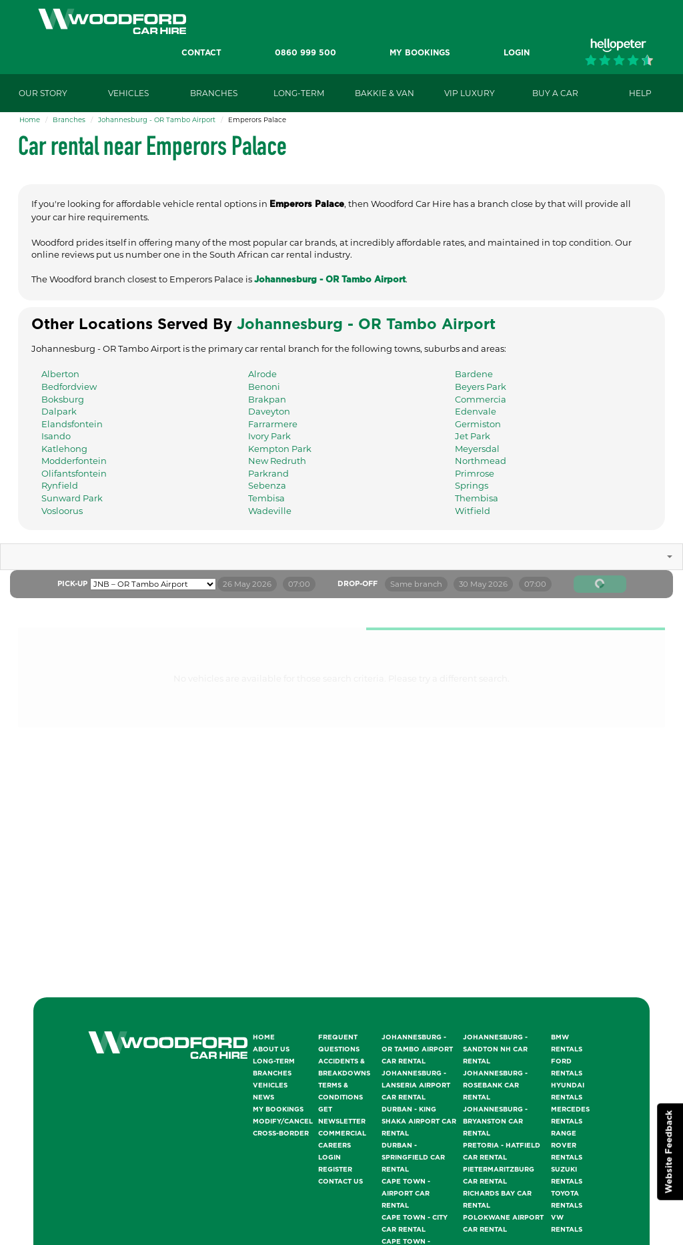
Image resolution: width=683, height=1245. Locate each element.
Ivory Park (269, 436)
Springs (471, 485)
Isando (56, 436)
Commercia (480, 399)
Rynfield (59, 485)
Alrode (262, 373)
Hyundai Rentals (567, 1091)
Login (329, 1157)
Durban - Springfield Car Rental (413, 1157)
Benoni (264, 386)
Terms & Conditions (340, 1091)
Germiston (478, 424)
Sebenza (267, 485)
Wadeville (269, 510)
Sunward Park (72, 498)
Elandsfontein (72, 424)
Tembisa (266, 498)
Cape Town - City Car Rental (415, 1223)
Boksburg (62, 399)
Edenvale (475, 411)
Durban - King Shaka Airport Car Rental (419, 1121)
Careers (334, 1145)
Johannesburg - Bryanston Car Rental (495, 1121)
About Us (271, 1049)
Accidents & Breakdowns (344, 1067)
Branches (69, 119)
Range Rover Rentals (566, 1145)
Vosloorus (62, 510)
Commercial (342, 1133)
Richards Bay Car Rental (497, 1199)
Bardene (474, 373)
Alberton (60, 373)
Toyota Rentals (566, 1199)
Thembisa (476, 498)
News (263, 1097)
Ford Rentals (566, 1067)
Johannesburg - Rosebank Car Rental (495, 1085)
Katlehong (64, 448)
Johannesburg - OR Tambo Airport (156, 119)
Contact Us (340, 1181)
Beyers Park (480, 386)
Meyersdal (477, 448)
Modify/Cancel (283, 1121)
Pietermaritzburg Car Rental (498, 1175)
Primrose (474, 473)
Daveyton (269, 411)
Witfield (472, 510)
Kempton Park (279, 448)
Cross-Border (281, 1133)
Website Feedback (669, 1152)
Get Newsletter (342, 1115)
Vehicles (270, 1085)
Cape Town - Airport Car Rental (406, 1193)
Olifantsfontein (74, 473)
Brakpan (267, 399)
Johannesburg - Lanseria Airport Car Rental (416, 1085)
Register (335, 1169)
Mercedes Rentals (570, 1115)
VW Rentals (566, 1223)
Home (29, 119)
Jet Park (472, 436)
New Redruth (277, 460)
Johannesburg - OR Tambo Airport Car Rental (417, 1049)
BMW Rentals (566, 1043)
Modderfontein (74, 460)
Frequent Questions (339, 1043)
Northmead (480, 460)
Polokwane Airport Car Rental (503, 1223)
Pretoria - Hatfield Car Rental (501, 1151)
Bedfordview (69, 386)
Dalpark (59, 411)
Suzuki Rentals (566, 1175)
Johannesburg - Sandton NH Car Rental (495, 1049)
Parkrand (268, 473)
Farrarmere (272, 424)
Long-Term (274, 1061)
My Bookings (278, 1109)
